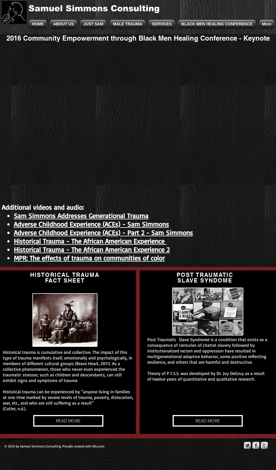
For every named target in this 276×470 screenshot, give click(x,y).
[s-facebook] (255, 445)
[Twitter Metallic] (247, 445)
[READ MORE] (68, 421)
